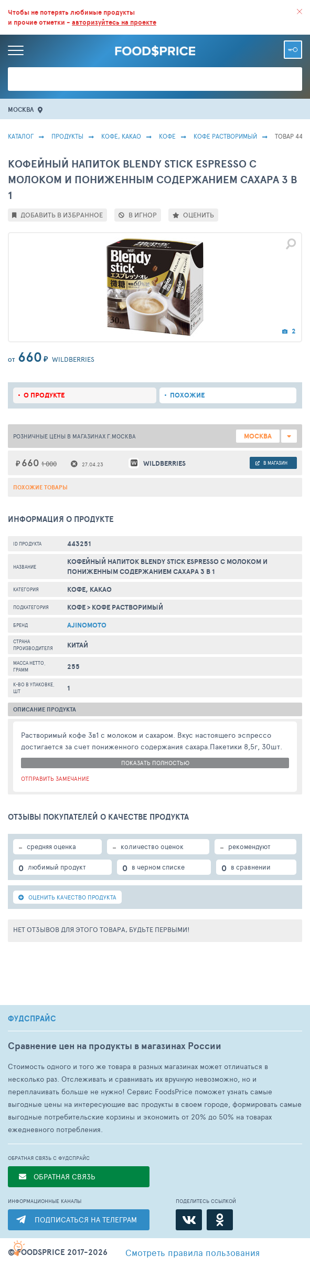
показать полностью (155, 763)
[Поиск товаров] (155, 79)
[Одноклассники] (220, 1219)
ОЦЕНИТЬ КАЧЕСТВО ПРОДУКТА (67, 897)
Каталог (21, 136)
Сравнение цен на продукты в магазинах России (114, 1045)
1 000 (49, 463)
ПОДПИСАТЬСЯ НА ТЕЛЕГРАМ (86, 1220)
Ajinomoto (86, 625)
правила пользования (192, 1252)
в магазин (271, 462)
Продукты (67, 136)
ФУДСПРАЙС (32, 1018)
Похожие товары (40, 487)
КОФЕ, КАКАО (121, 136)
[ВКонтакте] (189, 1219)
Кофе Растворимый (225, 136)
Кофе (167, 136)
